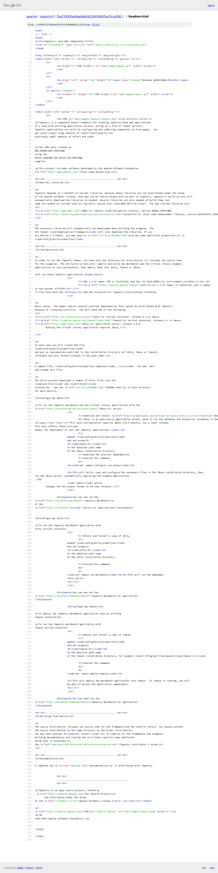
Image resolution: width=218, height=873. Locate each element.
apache (31, 16)
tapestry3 (47, 16)
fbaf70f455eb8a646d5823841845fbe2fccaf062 (89, 16)
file (95, 24)
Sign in (211, 5)
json (212, 867)
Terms (38, 867)
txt (204, 867)
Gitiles (20, 867)
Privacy (29, 867)
